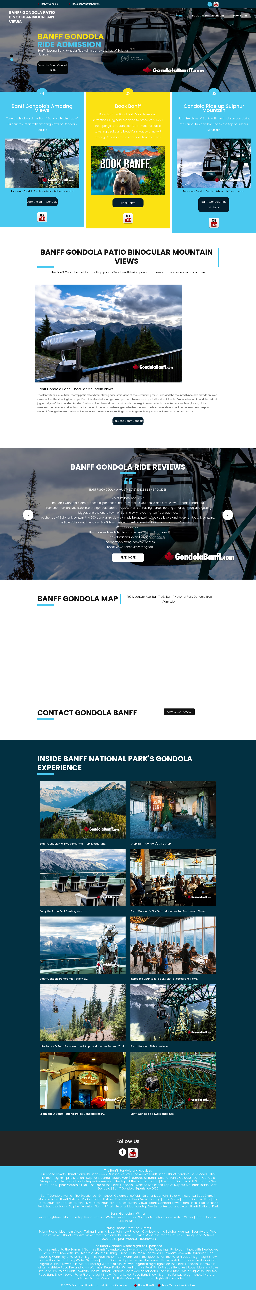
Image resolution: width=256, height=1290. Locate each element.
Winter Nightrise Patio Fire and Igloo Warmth (70, 1267)
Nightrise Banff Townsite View (105, 1249)
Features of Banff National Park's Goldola (161, 1178)
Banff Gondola (47, 4)
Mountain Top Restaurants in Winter (89, 1217)
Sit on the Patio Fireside (174, 1257)
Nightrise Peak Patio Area (103, 1257)
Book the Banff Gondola (208, 15)
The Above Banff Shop (149, 1174)
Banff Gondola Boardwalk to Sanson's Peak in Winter (140, 1271)
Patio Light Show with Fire (60, 1253)
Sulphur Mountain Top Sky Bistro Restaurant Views (151, 1206)
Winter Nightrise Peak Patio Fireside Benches (153, 1267)
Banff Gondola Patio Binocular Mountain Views (32, 17)
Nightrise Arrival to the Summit (59, 1249)
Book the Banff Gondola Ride (53, 67)
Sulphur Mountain (155, 1196)
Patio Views (171, 1199)
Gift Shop (105, 1196)
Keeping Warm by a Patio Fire (61, 1257)
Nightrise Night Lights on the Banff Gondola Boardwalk (175, 1264)
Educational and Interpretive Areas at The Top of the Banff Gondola (108, 1181)
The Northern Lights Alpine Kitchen (160, 1278)
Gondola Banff (82, 1285)
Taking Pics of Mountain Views (60, 1231)
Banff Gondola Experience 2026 (136, 1188)
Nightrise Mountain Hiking (99, 1253)
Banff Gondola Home (56, 1196)
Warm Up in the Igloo (139, 1257)
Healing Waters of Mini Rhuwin (111, 1264)
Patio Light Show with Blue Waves (194, 1249)
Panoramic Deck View (131, 1199)
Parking (154, 1199)
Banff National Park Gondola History (86, 1199)
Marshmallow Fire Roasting (148, 1249)
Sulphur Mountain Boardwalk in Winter (165, 1217)
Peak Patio (112, 1267)
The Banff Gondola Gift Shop (182, 1181)
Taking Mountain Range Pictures (158, 1235)
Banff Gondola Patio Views (187, 1174)
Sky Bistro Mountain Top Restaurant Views (116, 1203)
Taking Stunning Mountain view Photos (112, 1231)
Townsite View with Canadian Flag (189, 1253)
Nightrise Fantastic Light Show (180, 1275)
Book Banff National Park (84, 4)
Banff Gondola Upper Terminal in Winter (130, 1260)
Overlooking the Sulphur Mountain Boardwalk (175, 1231)
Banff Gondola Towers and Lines (173, 1203)
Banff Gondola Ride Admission (213, 204)
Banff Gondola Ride (196, 1199)
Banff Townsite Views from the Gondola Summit (98, 1235)
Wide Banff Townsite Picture (79, 1271)
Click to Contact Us (179, 712)
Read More (128, 558)
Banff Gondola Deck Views (87, 1174)
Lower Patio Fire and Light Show (88, 1275)
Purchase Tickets (53, 1174)
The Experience (85, 1196)
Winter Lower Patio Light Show (135, 1275)
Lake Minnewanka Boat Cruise (192, 1196)
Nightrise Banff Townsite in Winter (64, 1264)
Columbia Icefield (127, 1196)
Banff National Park (204, 1206)
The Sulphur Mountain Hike (68, 1185)
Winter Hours (127, 1217)
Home (179, 15)
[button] (28, 515)
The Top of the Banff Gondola (111, 1185)
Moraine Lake (48, 1199)
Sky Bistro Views (123, 1278)
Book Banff (240, 15)
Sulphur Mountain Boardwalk (107, 1178)
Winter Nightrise (50, 1217)
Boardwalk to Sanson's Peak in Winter (188, 1260)
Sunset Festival (119, 1174)
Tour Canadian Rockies (178, 1285)
